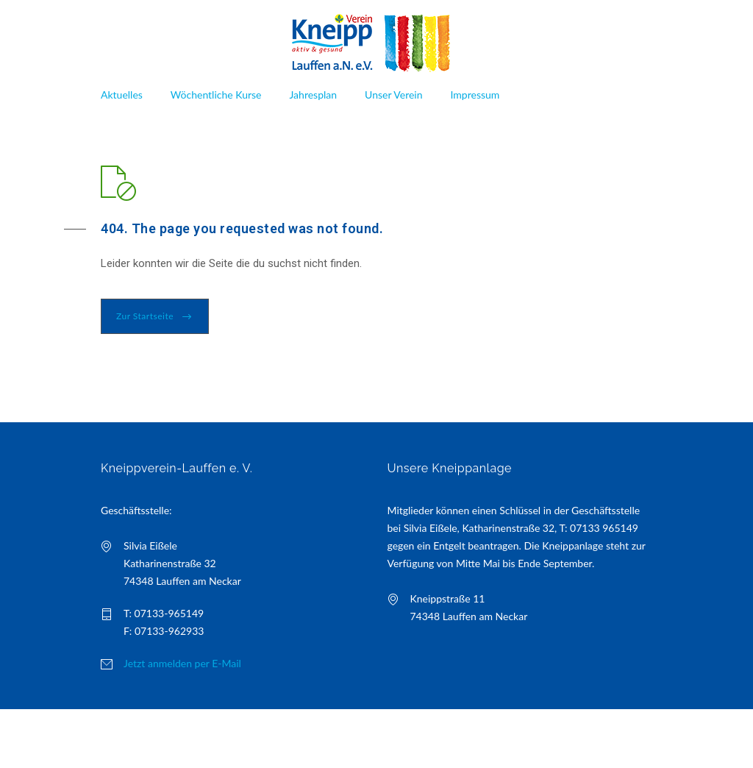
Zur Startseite (145, 315)
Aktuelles (122, 94)
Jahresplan (313, 94)
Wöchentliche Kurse (216, 94)
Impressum (475, 94)
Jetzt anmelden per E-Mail (182, 663)
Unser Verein (393, 94)
